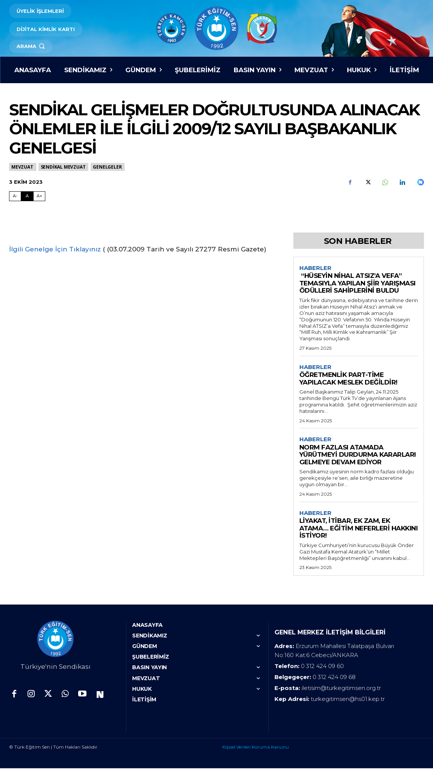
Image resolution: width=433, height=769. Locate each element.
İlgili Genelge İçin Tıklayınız (55, 249)
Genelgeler (108, 167)
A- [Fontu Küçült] (15, 195)
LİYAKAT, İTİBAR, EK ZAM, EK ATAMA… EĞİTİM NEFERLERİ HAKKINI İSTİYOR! (358, 529)
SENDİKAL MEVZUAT (64, 167)
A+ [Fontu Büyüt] (39, 195)
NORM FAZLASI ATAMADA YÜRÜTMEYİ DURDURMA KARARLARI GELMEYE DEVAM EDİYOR (357, 455)
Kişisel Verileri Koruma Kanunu (255, 747)
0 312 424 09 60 (322, 666)
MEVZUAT (22, 167)
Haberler (315, 268)
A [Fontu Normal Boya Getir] (27, 195)
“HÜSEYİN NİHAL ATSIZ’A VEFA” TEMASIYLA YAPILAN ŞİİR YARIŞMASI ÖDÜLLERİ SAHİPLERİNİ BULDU (357, 283)
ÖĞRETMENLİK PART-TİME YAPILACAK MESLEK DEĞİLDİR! (348, 378)
